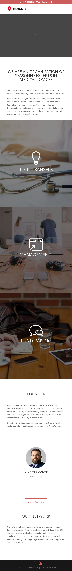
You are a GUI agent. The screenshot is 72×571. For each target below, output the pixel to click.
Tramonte (33, 567)
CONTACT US (36, 501)
